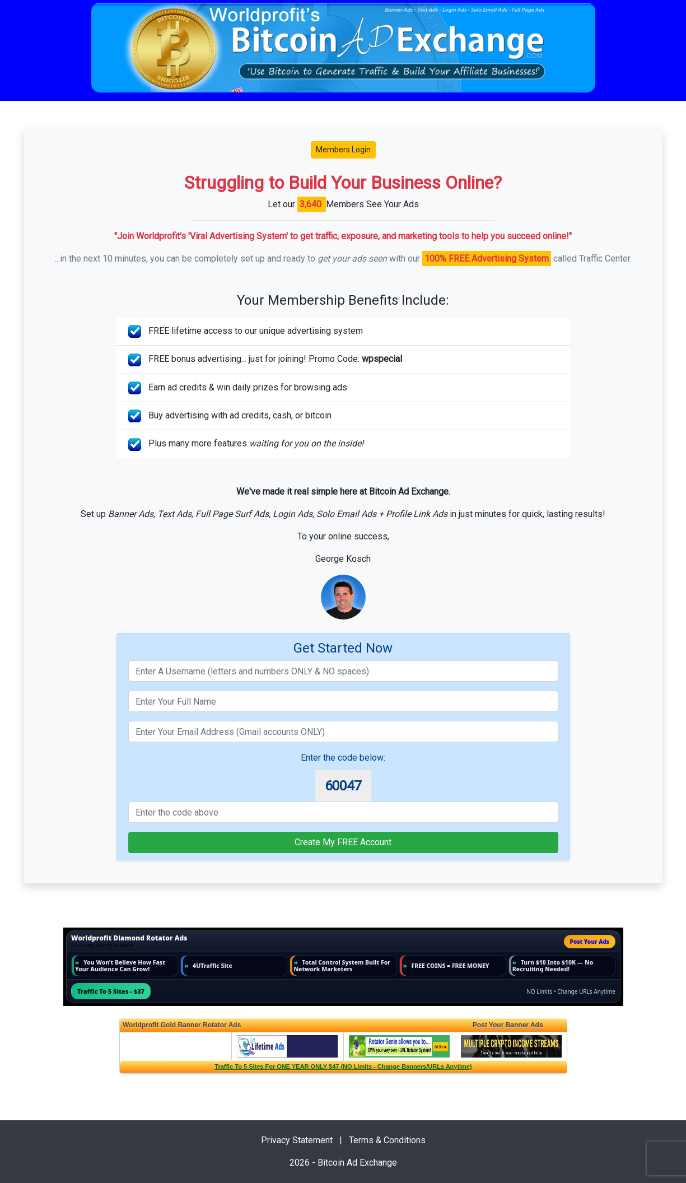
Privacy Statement (297, 1140)
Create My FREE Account (343, 842)
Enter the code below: (343, 757)
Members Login (343, 149)
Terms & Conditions (387, 1140)
